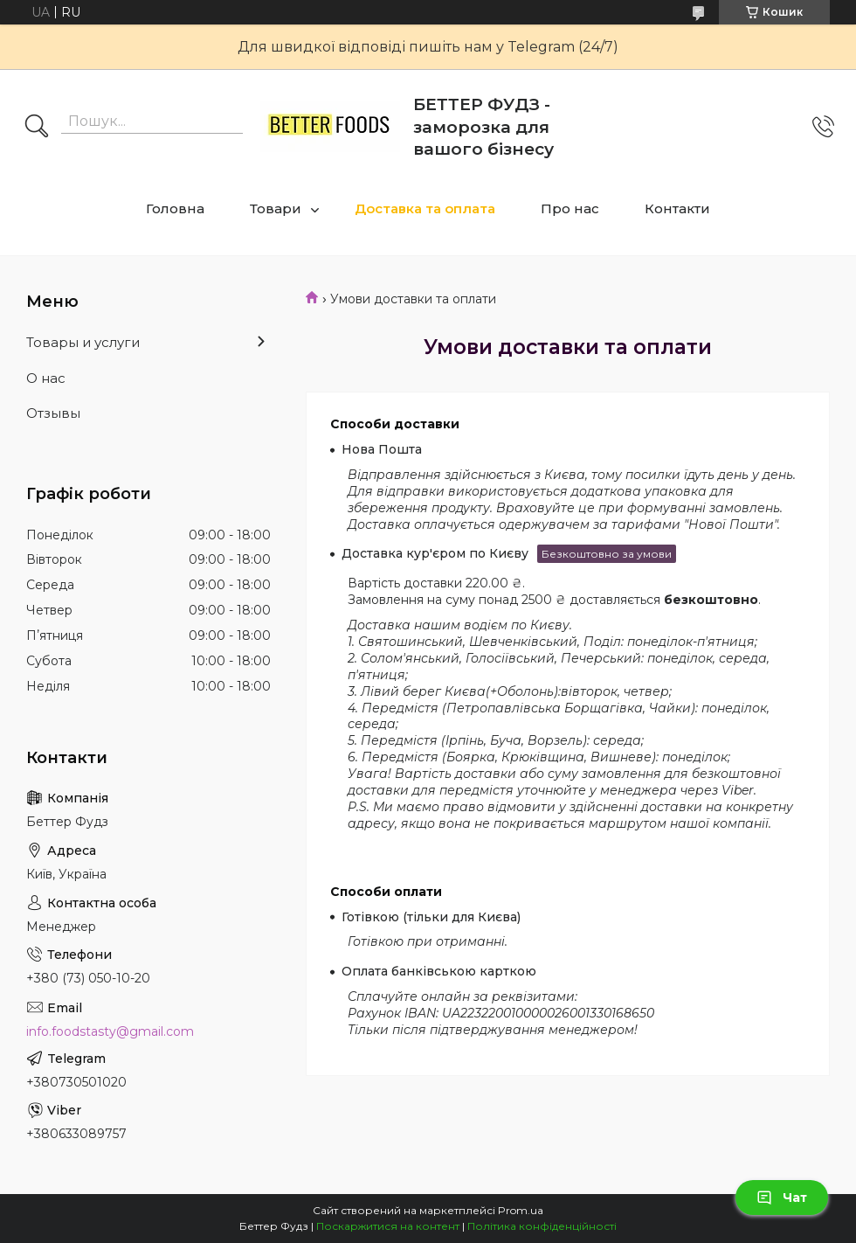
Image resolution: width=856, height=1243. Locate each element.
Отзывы (53, 413)
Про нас (570, 208)
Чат (781, 1197)
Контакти (677, 208)
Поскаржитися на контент (387, 1226)
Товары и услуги (83, 342)
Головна (175, 208)
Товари (275, 208)
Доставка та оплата (425, 208)
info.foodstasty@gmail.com (110, 1031)
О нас (46, 378)
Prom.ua (520, 1210)
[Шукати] (36, 127)
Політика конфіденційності (542, 1226)
